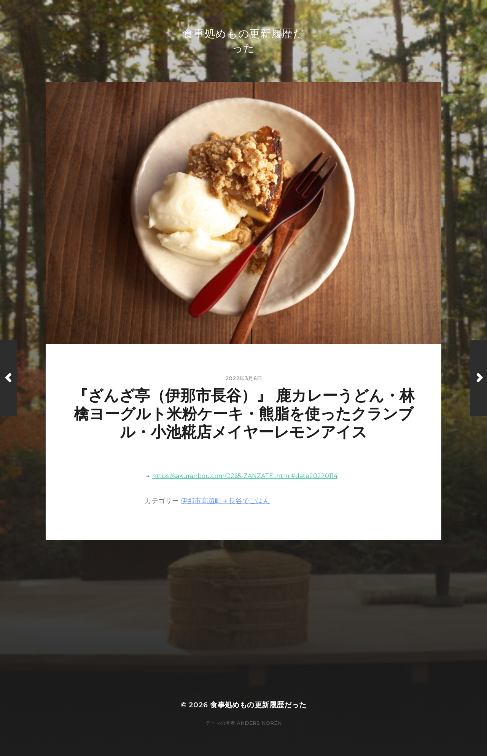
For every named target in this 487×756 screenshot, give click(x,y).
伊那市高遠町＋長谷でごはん (225, 501)
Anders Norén (259, 723)
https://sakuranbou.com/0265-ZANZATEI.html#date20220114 (244, 476)
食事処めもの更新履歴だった (258, 704)
